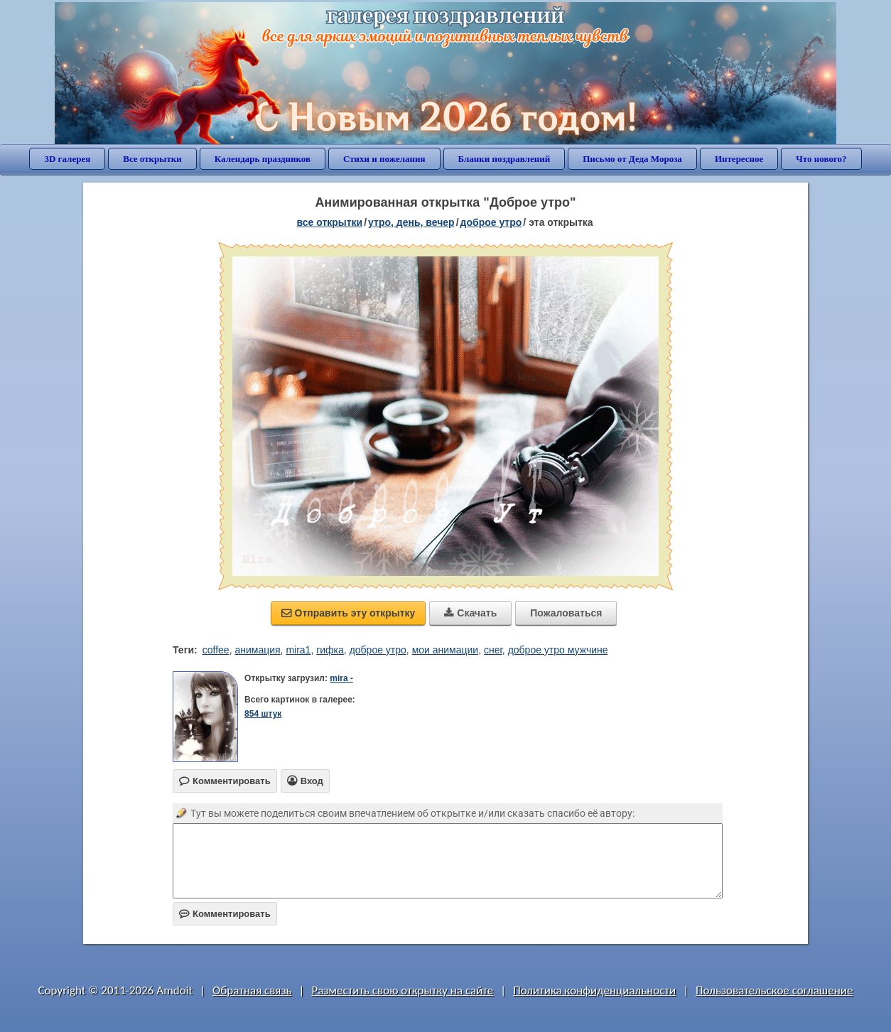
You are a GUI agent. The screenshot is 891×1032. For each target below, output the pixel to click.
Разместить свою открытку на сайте (402, 990)
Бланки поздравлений (504, 158)
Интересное (739, 158)
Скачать (470, 613)
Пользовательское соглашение (774, 990)
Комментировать (225, 913)
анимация (257, 650)
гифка (330, 650)
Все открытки (152, 158)
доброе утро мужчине (558, 650)
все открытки (329, 222)
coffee (216, 650)
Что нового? (821, 158)
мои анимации (445, 650)
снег (493, 650)
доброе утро (491, 222)
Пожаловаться (566, 613)
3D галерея (67, 158)
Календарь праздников (262, 158)
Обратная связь (252, 990)
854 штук (262, 714)
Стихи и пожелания (384, 158)
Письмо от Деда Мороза (632, 158)
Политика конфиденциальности (594, 990)
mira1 (298, 650)
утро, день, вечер (411, 222)
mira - (341, 678)
